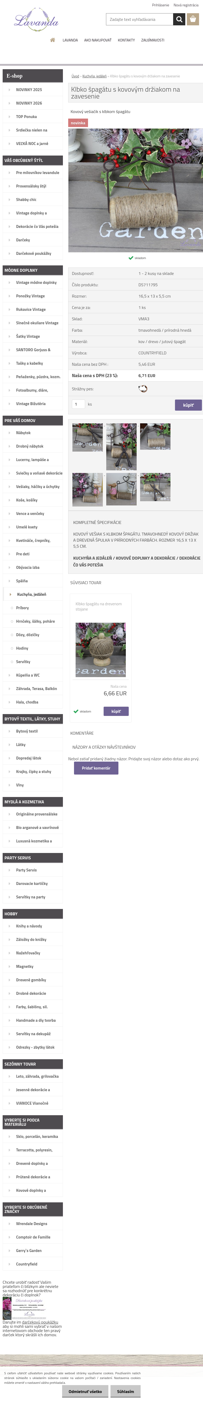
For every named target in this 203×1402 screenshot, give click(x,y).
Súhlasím (125, 1391)
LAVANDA (70, 40)
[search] (179, 19)
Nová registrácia (186, 5)
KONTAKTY (126, 40)
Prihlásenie (160, 5)
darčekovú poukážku (40, 1322)
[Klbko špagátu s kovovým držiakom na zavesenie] (88, 424)
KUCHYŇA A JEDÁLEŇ (92, 558)
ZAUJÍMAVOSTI (152, 40)
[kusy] (78, 404)
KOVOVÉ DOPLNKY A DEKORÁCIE (146, 558)
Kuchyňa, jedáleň (94, 76)
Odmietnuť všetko (85, 1391)
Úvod (75, 76)
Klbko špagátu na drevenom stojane (99, 606)
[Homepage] (52, 40)
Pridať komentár (96, 768)
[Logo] (36, 19)
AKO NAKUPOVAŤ (98, 40)
